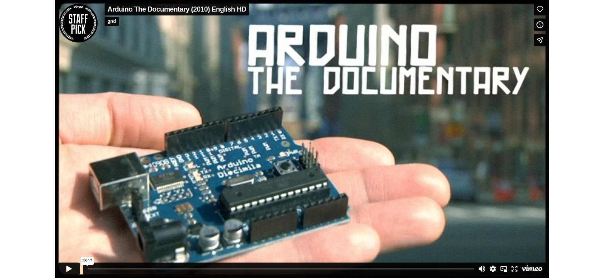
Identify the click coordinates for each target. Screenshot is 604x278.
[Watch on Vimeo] (532, 268)
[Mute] (482, 268)
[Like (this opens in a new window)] (540, 9)
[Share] (540, 40)
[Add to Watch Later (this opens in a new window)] (540, 25)
